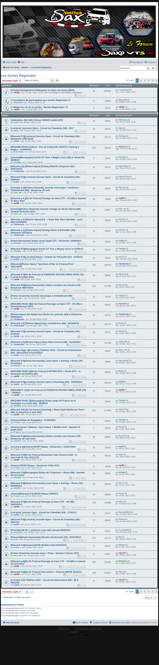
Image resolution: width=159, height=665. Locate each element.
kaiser (121, 501)
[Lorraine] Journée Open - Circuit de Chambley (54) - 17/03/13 (43, 512)
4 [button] (148, 80)
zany (16, 130)
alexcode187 (124, 360)
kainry (121, 455)
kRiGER (17, 243)
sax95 (16, 203)
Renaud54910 (125, 512)
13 (84, 270)
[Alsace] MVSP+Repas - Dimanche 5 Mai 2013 (35, 465)
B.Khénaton (19, 152)
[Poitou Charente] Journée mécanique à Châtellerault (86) (41, 296)
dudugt (122, 472)
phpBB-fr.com (84, 632)
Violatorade (19, 171)
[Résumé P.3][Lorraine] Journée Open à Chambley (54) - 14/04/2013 (46, 382)
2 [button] (141, 80)
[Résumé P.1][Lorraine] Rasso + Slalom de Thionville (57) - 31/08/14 (46, 257)
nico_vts (18, 193)
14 (84, 567)
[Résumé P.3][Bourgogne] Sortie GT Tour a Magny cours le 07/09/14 (47, 249)
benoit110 (123, 436)
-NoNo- (17, 92)
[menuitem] (20, 62)
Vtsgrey (122, 296)
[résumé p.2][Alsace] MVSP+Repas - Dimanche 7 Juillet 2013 (43, 446)
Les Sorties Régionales (18, 76)
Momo (121, 371)
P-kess (17, 422)
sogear (122, 240)
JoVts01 (122, 219)
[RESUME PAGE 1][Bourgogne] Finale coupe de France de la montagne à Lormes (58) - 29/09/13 (43, 402)
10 (74, 270)
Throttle (17, 162)
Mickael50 (18, 102)
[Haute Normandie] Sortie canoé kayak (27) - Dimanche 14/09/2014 (46, 240)
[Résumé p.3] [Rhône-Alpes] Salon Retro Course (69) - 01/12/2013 (46, 342)
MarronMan (123, 166)
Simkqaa (122, 136)
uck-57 (121, 257)
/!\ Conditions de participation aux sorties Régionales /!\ (40, 100)
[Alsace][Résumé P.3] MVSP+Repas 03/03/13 (34, 493)
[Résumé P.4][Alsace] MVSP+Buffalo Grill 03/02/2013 (39, 545)
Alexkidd (123, 304)
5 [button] (152, 80)
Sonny (121, 323)
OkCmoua (123, 120)
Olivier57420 (124, 177)
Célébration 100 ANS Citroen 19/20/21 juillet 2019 (37, 120)
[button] (156, 80)
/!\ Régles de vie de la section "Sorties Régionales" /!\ (39, 107)
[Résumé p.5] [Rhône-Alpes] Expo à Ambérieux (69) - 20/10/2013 (45, 323)
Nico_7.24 (123, 350)
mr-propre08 (124, 530)
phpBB (71, 629)
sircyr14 (122, 285)
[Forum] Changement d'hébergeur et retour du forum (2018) (42, 90)
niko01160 (123, 342)
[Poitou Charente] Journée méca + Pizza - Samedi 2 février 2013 (45, 553)
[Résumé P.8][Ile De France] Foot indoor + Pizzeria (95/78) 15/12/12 (46, 572)
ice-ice (16, 269)
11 (77, 270)
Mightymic (123, 147)
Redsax (122, 519)
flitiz (120, 537)
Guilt (16, 122)
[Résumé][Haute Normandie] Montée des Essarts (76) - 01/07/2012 (46, 537)
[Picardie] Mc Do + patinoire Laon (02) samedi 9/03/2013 (40, 530)
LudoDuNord (124, 90)
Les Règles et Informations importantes (65, 92)
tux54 (16, 141)
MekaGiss (123, 561)
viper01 (122, 553)
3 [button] (144, 80)
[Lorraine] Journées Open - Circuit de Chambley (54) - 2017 (42, 128)
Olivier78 (122, 274)
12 (81, 270)
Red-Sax (122, 187)
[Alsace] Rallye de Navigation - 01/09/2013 (33, 420)
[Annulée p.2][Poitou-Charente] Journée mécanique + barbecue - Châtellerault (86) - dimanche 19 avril (45, 189)
